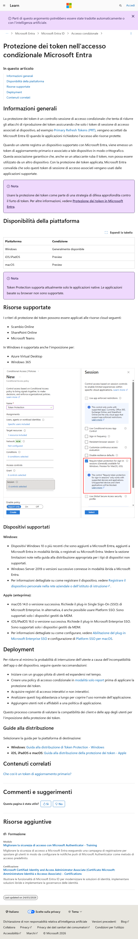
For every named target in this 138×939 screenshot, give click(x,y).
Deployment (14, 92)
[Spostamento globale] (4, 5)
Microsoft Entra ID (53, 33)
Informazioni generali (20, 76)
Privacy (24, 927)
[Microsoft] (69, 5)
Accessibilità (11, 933)
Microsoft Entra (25, 33)
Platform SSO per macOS (94, 638)
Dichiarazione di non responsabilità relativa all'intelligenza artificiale (45, 921)
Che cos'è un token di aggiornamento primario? (37, 774)
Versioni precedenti (104, 921)
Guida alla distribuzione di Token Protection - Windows (65, 747)
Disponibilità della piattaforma (25, 81)
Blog (123, 921)
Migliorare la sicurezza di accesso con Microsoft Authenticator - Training (50, 845)
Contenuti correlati (18, 97)
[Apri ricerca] (120, 5)
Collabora (9, 927)
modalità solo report (89, 680)
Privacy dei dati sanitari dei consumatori (62, 927)
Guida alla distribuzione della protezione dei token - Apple (85, 753)
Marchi (31, 933)
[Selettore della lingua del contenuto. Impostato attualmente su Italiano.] (12, 911)
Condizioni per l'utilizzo (109, 927)
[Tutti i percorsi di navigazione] (6, 33)
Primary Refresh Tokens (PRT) (75, 130)
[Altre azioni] (131, 33)
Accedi (130, 5)
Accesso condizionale (84, 33)
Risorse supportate (18, 86)
